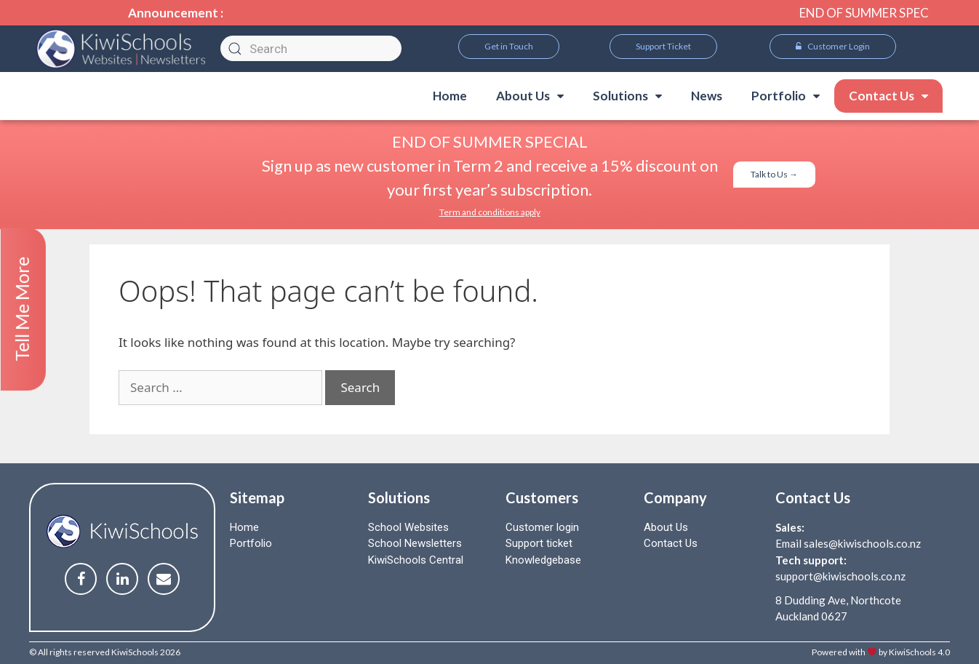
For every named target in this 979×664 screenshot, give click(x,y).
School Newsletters (415, 543)
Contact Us (888, 96)
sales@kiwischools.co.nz (862, 543)
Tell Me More (22, 309)
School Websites (408, 527)
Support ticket (539, 543)
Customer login (542, 527)
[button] (508, 46)
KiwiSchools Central (415, 560)
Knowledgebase (543, 560)
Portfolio (785, 96)
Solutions (627, 96)
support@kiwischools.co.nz (840, 576)
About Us (530, 96)
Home (450, 95)
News (706, 95)
